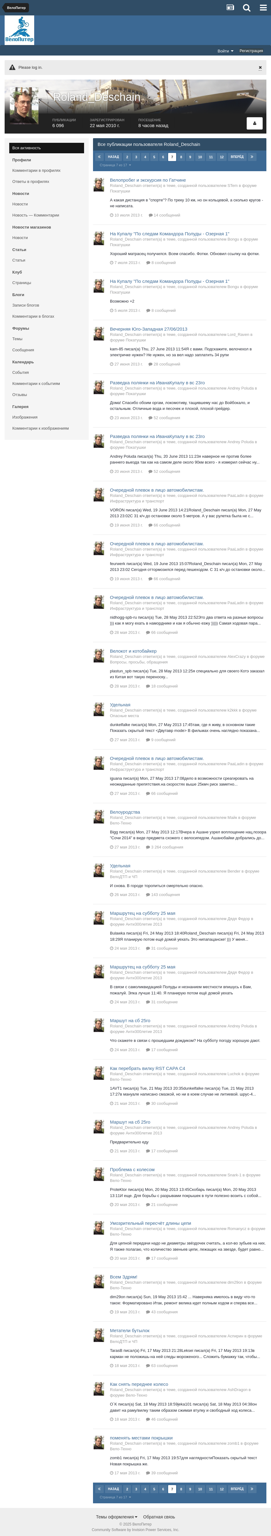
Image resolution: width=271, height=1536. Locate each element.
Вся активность (26, 144)
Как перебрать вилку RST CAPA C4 (147, 1065)
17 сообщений (162, 1046)
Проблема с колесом (132, 1166)
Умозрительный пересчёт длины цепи (150, 1220)
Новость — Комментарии (35, 212)
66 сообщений (164, 522)
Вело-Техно (120, 820)
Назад (113, 153)
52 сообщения (164, 414)
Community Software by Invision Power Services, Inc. (135, 1527)
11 (210, 154)
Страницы (21, 279)
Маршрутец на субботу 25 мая (142, 910)
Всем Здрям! (123, 1274)
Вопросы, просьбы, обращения (139, 659)
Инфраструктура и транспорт (137, 498)
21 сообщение (162, 1201)
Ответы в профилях (30, 178)
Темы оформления (117, 1514)
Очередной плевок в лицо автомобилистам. (157, 486)
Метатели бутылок (129, 1327)
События (20, 369)
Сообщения (23, 347)
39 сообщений (162, 1470)
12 (222, 154)
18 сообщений (162, 683)
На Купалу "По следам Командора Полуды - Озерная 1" (169, 230)
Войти (226, 51)
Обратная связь (159, 1514)
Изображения (25, 414)
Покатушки (120, 188)
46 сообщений (162, 1416)
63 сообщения (162, 1363)
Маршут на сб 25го (130, 1017)
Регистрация (251, 50)
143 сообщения (163, 892)
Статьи (18, 257)
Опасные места (124, 712)
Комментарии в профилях (36, 167)
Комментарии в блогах (33, 313)
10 (200, 154)
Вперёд (237, 153)
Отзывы (19, 391)
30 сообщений (162, 1100)
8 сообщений (161, 260)
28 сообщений (164, 361)
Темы (17, 335)
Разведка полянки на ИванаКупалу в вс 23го (157, 379)
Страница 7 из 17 (115, 162)
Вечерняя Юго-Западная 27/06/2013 (148, 325)
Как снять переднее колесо (139, 1381)
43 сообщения (162, 1309)
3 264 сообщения (164, 844)
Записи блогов (25, 302)
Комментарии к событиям (36, 380)
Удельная (120, 701)
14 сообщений (164, 212)
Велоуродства (125, 808)
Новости (20, 201)
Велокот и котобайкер (133, 647)
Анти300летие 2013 (144, 921)
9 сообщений (161, 736)
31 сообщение (162, 945)
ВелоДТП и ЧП (123, 873)
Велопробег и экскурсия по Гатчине (148, 177)
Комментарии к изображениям (40, 425)
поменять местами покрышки (141, 1435)
